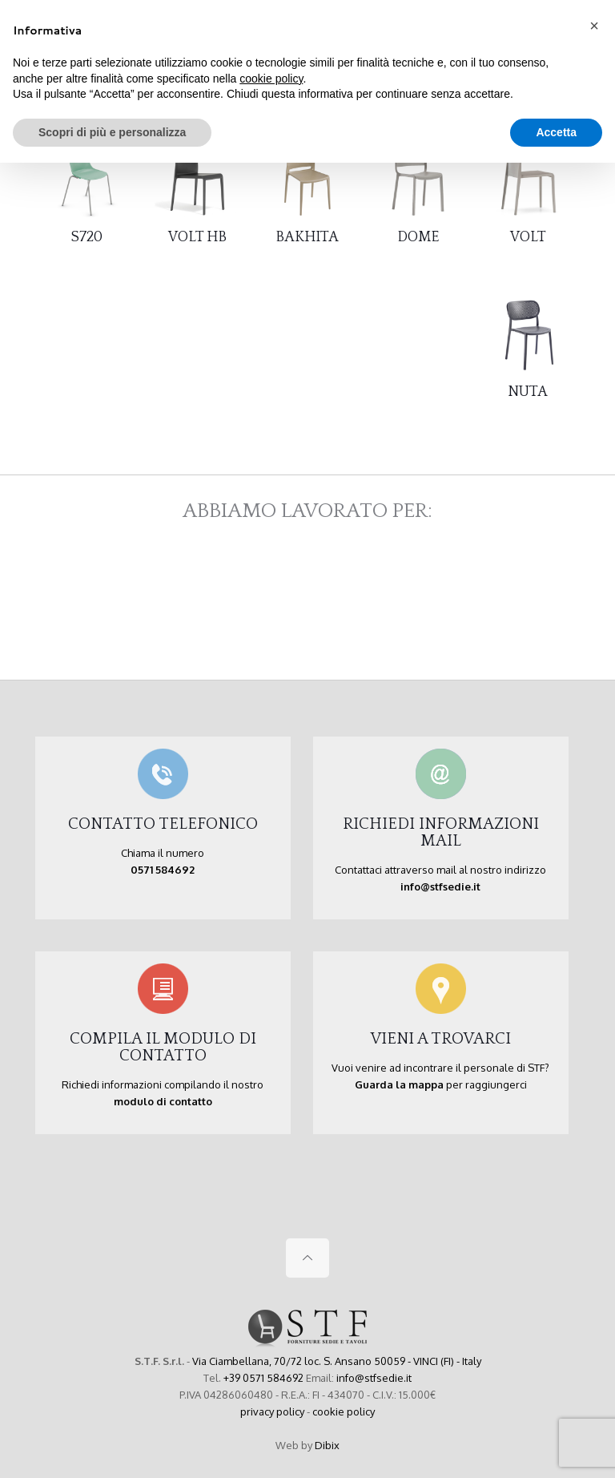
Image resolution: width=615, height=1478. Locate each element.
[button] (594, 25)
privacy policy (272, 1411)
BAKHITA (307, 237)
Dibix (327, 1445)
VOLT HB (197, 237)
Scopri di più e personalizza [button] (112, 132)
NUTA (528, 392)
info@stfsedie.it (374, 1377)
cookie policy (343, 1411)
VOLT (528, 237)
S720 (86, 237)
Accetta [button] (556, 132)
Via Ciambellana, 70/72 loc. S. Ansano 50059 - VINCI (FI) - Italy (336, 1361)
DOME (418, 237)
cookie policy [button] (271, 78)
